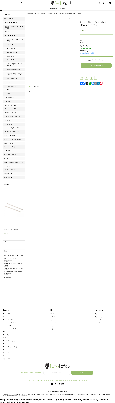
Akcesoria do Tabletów (10, 323)
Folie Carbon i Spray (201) (11, 154)
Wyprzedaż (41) (8, 177)
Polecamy (6, 242)
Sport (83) (7, 166)
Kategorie (6, 14)
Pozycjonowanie (82, 380)
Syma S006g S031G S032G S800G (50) (14, 64)
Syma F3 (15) (10, 60)
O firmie (52, 314)
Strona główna (31, 13)
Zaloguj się (53, 8)
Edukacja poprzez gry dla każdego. (13, 268)
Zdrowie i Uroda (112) (10, 170)
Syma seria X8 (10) (10, 109)
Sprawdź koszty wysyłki (87, 53)
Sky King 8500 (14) (12, 52)
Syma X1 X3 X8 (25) (12, 78)
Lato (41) (6, 158)
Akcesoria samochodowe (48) (12, 139)
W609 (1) (9, 90)
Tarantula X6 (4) (11, 86)
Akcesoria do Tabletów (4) (11, 132)
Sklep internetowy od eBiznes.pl (57, 391)
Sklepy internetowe (33, 380)
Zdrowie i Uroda (8, 353)
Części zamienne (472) (10, 22)
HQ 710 (55, 13)
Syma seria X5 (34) (10, 105)
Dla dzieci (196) (8, 143)
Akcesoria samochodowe (10, 329)
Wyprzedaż (6, 359)
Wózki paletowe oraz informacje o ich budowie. (13, 272)
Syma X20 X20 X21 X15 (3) (12, 116)
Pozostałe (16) (11, 48)
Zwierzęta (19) (8, 173)
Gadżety (5, 338)
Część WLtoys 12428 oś (11, 229)
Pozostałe (49, 13)
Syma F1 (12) (10, 56)
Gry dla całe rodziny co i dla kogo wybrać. (13, 264)
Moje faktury (98, 317)
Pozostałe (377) (10, 35)
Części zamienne (40, 13)
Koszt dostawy (54, 323)
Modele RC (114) (8, 18)
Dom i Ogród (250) (9, 147)
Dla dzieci (6, 332)
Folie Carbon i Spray (9, 341)
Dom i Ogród (7, 335)
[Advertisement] (70, 114)
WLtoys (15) (8, 124)
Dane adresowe (99, 323)
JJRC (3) (7, 32)
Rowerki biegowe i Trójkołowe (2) (13, 162)
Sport (5, 350)
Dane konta (98, 320)
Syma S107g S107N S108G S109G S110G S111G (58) (14, 74)
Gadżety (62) (7, 151)
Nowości (6, 185)
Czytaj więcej (7, 277)
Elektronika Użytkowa (9, 320)
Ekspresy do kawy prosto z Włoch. (13, 255)
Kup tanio (62, 8)
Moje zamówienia (100, 314)
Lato (4, 344)
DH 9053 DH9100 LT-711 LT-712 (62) (15, 40)
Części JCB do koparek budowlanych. (9, 259)
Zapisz (82, 373)
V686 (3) (7, 120)
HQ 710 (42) (10, 45)
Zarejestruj (53, 329)
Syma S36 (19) (9, 97)
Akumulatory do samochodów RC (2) (14, 27)
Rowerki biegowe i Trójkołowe (12, 347)
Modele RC (6, 314)
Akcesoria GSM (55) (9, 135)
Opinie (36, 86)
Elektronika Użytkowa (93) (11, 128)
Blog (5, 251)
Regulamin (53, 320)
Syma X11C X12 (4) (10, 113)
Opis (29, 86)
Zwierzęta (6, 356)
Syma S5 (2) (8, 101)
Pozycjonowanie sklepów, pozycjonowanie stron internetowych (58, 380)
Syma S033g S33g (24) (13, 69)
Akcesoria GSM (7, 326)
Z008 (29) (9, 93)
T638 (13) (9, 82)
